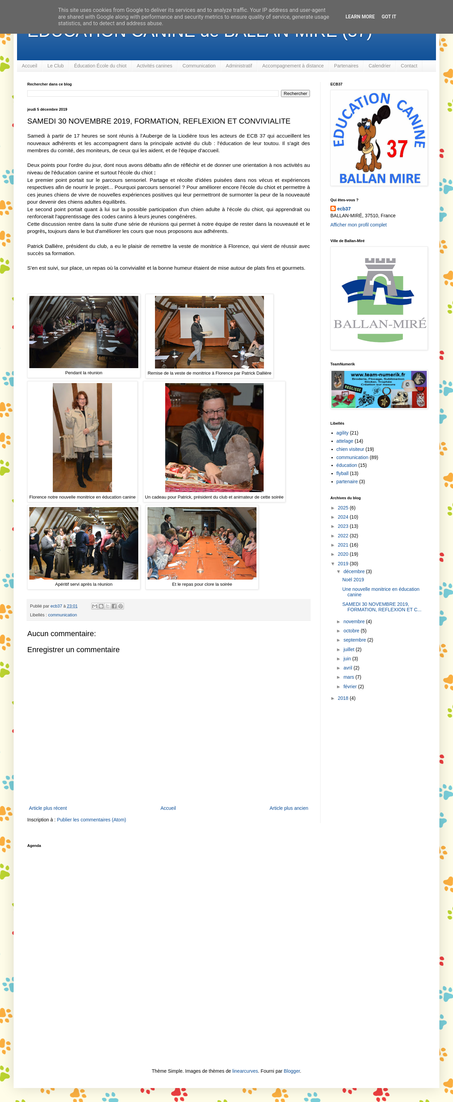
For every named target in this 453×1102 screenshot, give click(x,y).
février (350, 686)
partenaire (347, 481)
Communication (199, 65)
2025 (344, 507)
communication (62, 615)
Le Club (55, 65)
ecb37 (344, 208)
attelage (345, 441)
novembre (354, 621)
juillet (349, 649)
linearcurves (245, 1071)
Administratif (239, 65)
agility (343, 433)
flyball (343, 473)
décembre (354, 571)
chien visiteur (350, 449)
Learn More (360, 16)
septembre (355, 640)
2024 (344, 517)
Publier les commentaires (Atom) (91, 819)
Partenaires (346, 65)
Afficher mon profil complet (358, 224)
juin (347, 658)
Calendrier (380, 65)
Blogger (292, 1071)
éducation (347, 465)
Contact (409, 65)
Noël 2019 (353, 579)
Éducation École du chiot (100, 65)
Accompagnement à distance (293, 65)
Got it (388, 16)
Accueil (29, 65)
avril (348, 668)
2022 (344, 535)
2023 (344, 526)
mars (349, 677)
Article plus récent (48, 808)
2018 (344, 698)
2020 (344, 554)
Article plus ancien (288, 808)
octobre (352, 630)
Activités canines (154, 65)
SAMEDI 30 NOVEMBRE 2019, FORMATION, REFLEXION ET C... (381, 607)
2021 (344, 545)
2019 (344, 563)
